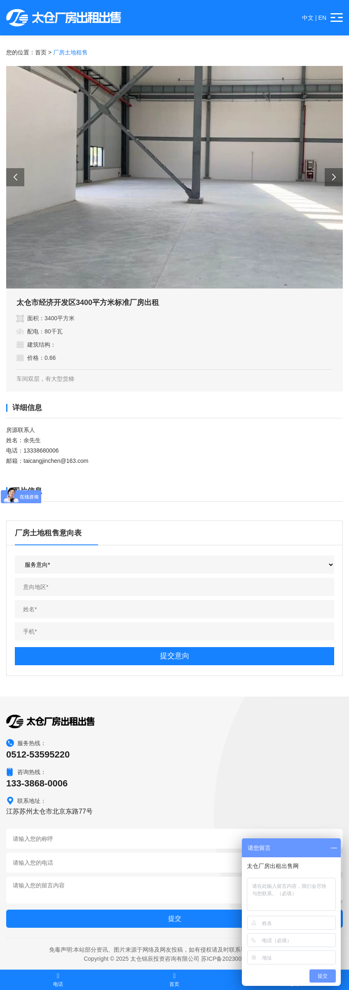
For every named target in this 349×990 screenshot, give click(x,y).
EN (322, 17)
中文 (308, 17)
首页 (41, 52)
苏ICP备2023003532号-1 (233, 958)
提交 (174, 918)
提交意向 (175, 656)
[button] (15, 177)
